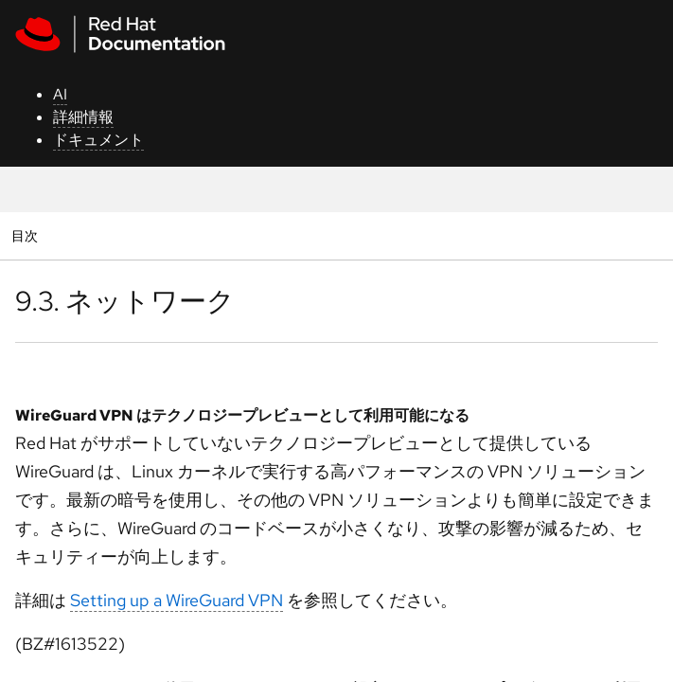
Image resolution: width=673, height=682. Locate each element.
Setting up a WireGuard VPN (176, 600)
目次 (27, 235)
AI (60, 94)
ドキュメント (98, 140)
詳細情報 (83, 117)
